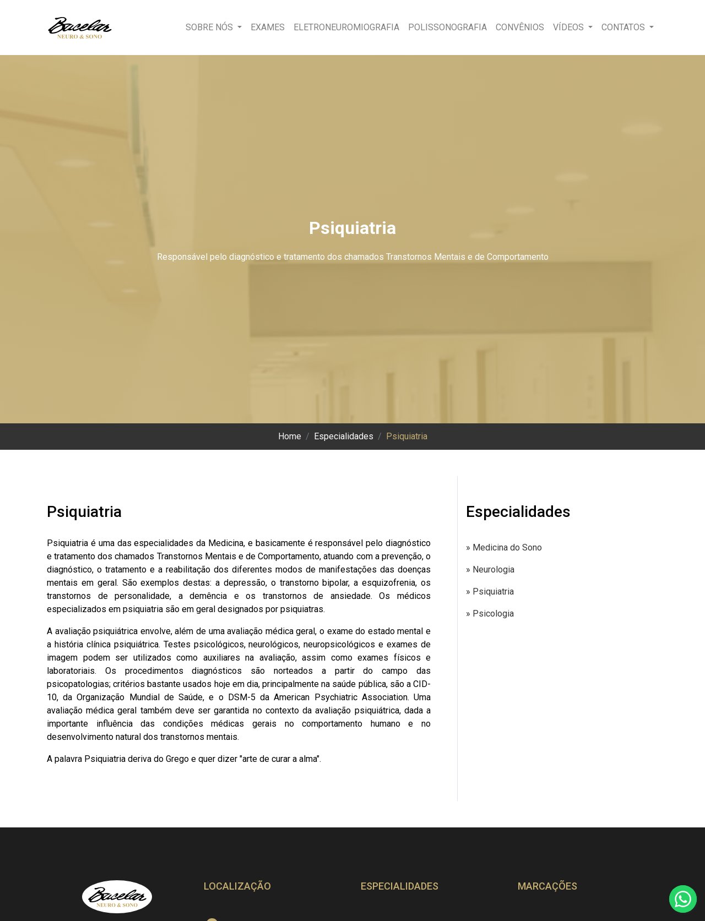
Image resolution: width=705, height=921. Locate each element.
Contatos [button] (624, 27)
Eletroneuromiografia (346, 27)
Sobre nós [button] (210, 27)
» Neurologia (490, 569)
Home (289, 436)
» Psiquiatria (490, 591)
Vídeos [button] (569, 27)
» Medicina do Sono (504, 547)
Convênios (520, 27)
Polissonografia (447, 27)
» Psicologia (490, 613)
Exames (268, 27)
